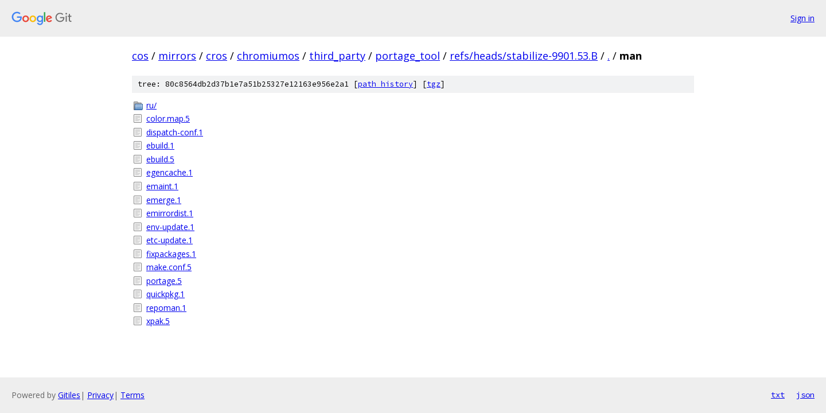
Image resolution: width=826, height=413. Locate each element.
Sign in (802, 18)
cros (216, 56)
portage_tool (407, 56)
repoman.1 (166, 307)
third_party (337, 56)
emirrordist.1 (169, 213)
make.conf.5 (169, 267)
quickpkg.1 (165, 294)
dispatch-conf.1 (174, 132)
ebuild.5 (160, 159)
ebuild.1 (160, 145)
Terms (132, 394)
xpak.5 (158, 320)
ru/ (151, 105)
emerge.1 (163, 199)
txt (778, 394)
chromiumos (268, 56)
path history (385, 84)
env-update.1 (170, 226)
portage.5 (164, 280)
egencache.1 (169, 172)
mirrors (177, 56)
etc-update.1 (169, 240)
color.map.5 (168, 118)
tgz (434, 84)
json (805, 394)
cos (140, 56)
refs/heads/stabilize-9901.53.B (524, 56)
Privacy (100, 394)
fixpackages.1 (171, 253)
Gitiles (69, 394)
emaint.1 (162, 186)
